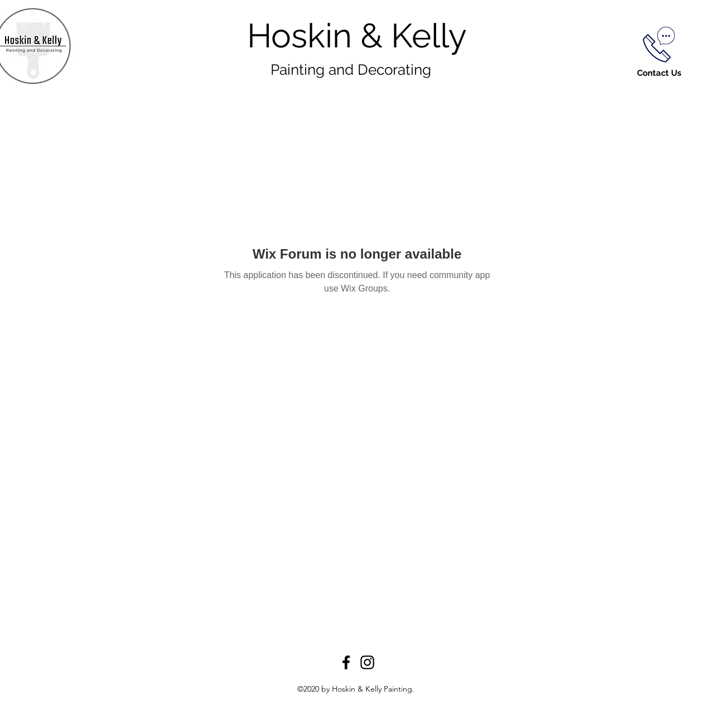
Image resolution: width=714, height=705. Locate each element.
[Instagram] (367, 662)
